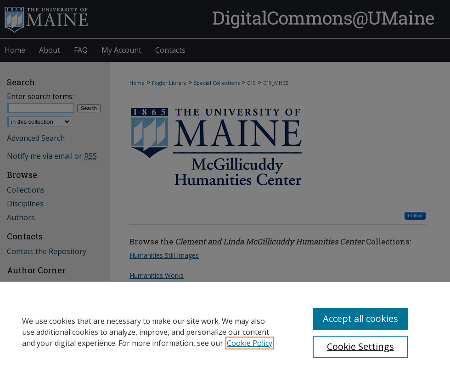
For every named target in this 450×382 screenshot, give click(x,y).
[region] (225, 331)
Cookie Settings (360, 346)
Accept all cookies (360, 318)
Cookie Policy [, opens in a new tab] (249, 343)
